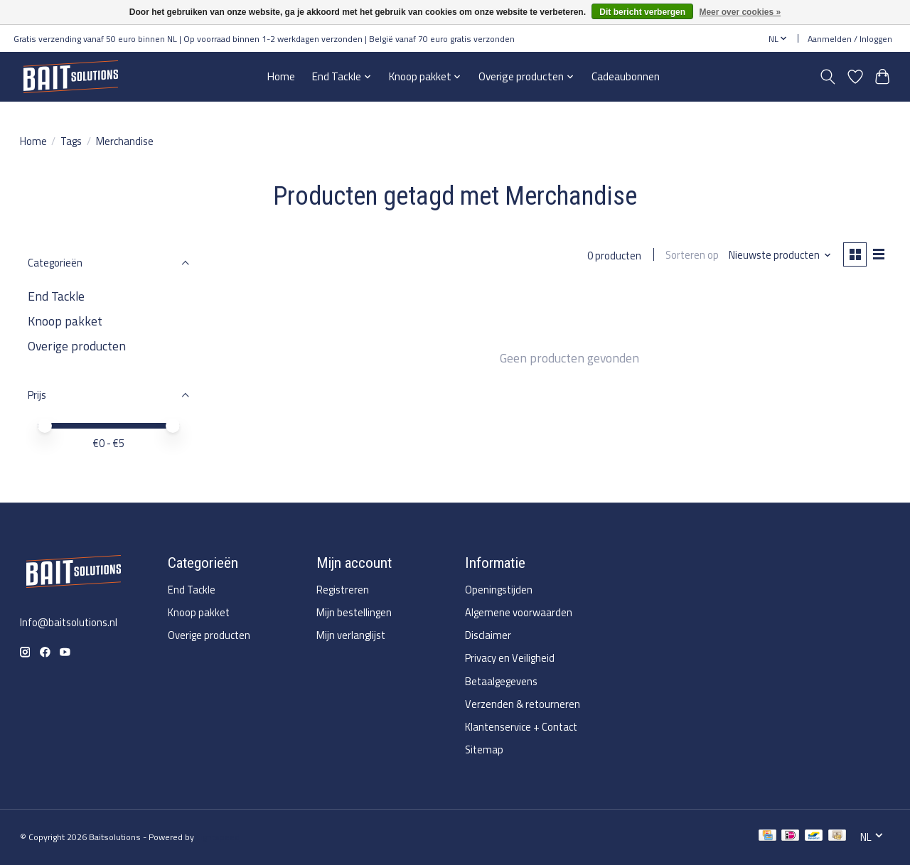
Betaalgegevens (501, 681)
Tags (71, 141)
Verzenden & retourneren (522, 704)
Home (281, 76)
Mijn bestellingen (354, 612)
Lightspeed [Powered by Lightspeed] (218, 837)
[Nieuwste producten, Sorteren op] (778, 255)
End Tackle (56, 296)
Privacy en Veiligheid (510, 658)
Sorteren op (690, 255)
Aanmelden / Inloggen (850, 38)
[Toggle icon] (827, 77)
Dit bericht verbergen (642, 12)
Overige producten (77, 345)
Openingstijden (498, 589)
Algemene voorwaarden (518, 612)
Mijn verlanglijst (350, 635)
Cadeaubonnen (626, 76)
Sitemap (484, 749)
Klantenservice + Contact (521, 727)
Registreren (342, 589)
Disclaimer (488, 635)
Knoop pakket (65, 321)
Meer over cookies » (740, 12)
